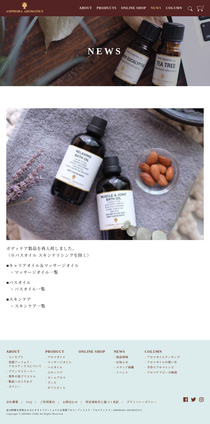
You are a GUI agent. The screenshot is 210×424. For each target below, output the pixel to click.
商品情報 (122, 357)
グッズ (52, 382)
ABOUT (85, 8)
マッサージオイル (60, 362)
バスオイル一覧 (30, 289)
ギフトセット (57, 388)
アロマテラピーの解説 (162, 372)
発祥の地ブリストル (22, 376)
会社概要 (12, 402)
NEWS (156, 8)
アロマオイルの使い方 (162, 362)
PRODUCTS (106, 8)
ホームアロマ (57, 377)
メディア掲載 (125, 367)
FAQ (29, 402)
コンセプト (16, 357)
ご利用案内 (47, 402)
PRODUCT (54, 351)
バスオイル (55, 367)
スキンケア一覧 (30, 306)
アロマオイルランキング (163, 357)
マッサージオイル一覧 (36, 272)
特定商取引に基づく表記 (102, 402)
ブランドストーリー (22, 371)
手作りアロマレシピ (160, 367)
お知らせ (122, 362)
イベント (122, 372)
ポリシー (15, 386)
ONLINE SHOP (133, 8)
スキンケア (55, 372)
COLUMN (174, 8)
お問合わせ (70, 402)
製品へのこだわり (21, 381)
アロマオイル (57, 357)
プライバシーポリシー (142, 402)
